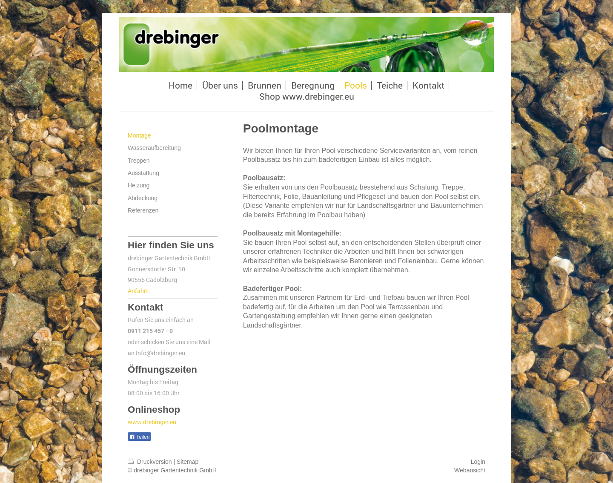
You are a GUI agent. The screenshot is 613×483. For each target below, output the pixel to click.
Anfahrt (138, 291)
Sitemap (187, 461)
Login (478, 461)
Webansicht (469, 470)
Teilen (139, 437)
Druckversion (150, 461)
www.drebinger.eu (152, 422)
